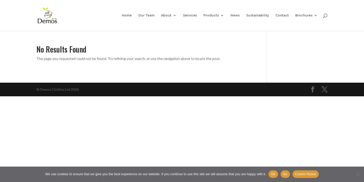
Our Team (146, 15)
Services (190, 15)
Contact (282, 15)
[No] (357, 174)
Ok (273, 174)
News (235, 15)
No (285, 174)
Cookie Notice (305, 174)
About (166, 15)
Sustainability (257, 15)
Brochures (303, 15)
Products (211, 15)
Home (127, 15)
